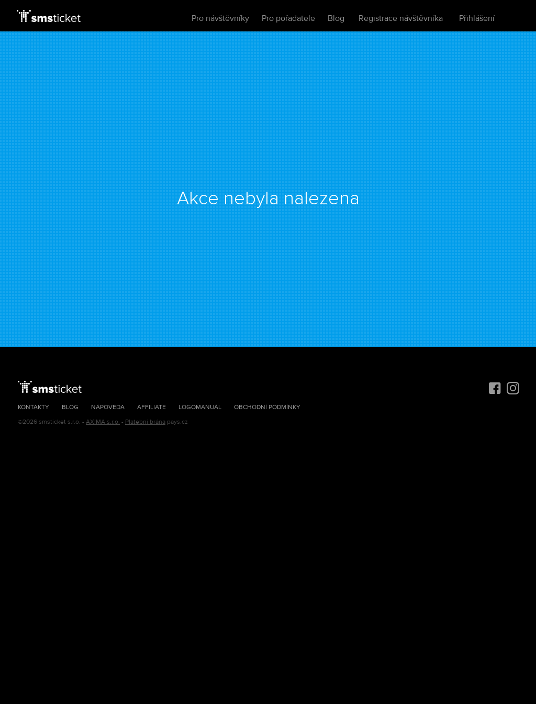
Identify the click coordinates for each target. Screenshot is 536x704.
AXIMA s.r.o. (103, 422)
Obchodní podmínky (267, 407)
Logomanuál (199, 407)
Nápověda (108, 407)
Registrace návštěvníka (401, 18)
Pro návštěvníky (220, 18)
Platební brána (145, 422)
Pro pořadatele (288, 18)
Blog (336, 18)
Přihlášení (477, 18)
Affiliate (151, 407)
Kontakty (33, 407)
